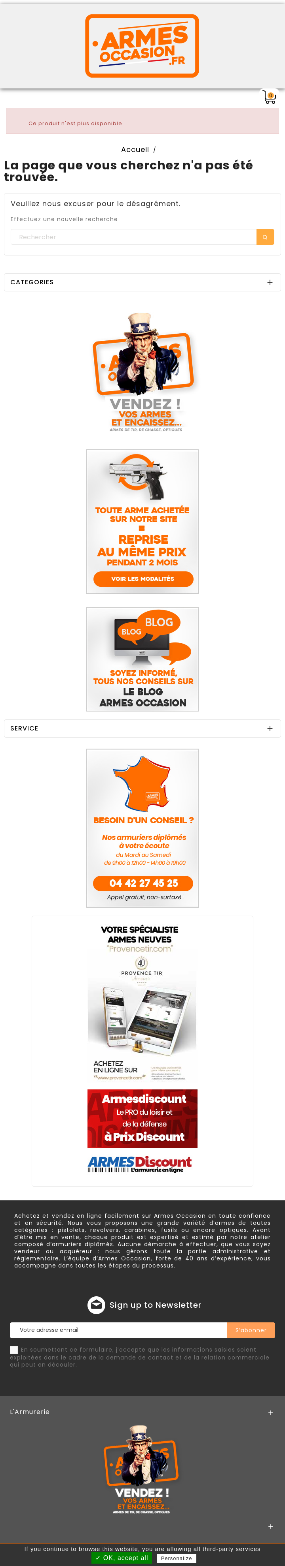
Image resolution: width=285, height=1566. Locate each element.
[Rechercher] (142, 237)
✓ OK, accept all (121, 1558)
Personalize (176, 1558)
